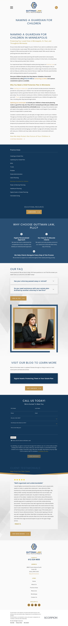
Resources (34, 591)
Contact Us (34, 597)
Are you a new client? (15, 418)
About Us (34, 585)
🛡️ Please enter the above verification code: (21, 441)
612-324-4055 (34, 560)
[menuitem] (34, 156)
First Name (13, 408)
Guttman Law (50, 64)
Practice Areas (34, 588)
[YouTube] (35, 605)
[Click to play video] (34, 328)
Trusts (17, 97)
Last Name (37, 408)
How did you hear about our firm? (18, 423)
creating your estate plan (21, 88)
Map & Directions (34, 574)
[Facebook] (29, 605)
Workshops (34, 594)
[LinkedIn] (32, 605)
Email (36, 413)
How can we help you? (16, 428)
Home (34, 581)
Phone (12, 413)
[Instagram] (39, 605)
